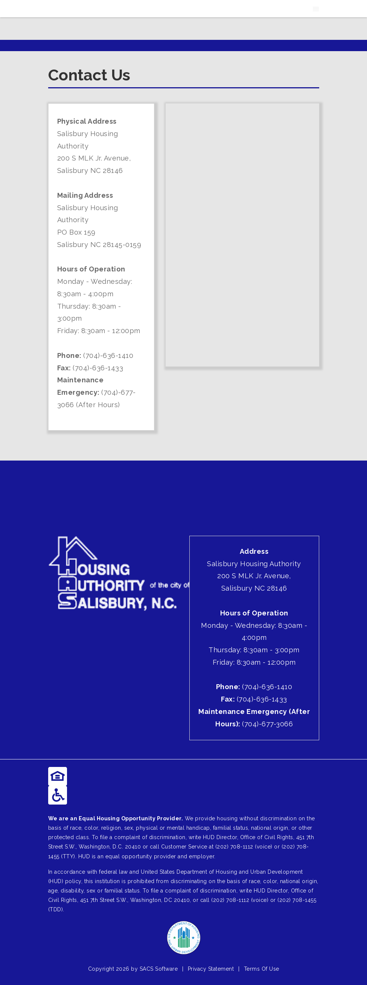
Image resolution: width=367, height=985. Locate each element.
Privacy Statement (211, 969)
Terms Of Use (261, 969)
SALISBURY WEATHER (183, 489)
